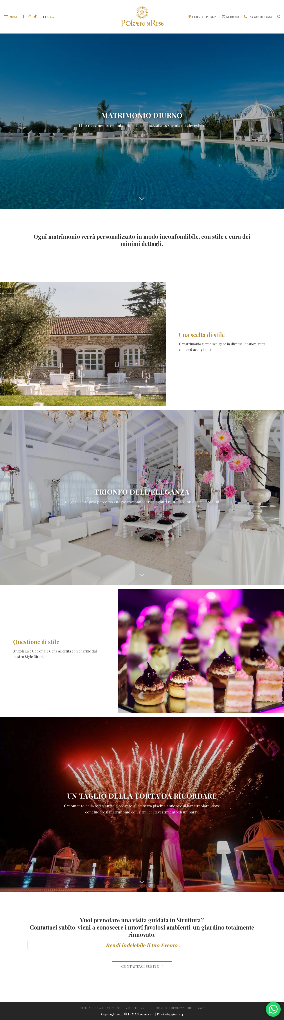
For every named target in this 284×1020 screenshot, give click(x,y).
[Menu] (10, 16)
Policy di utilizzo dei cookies (141, 1008)
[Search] (279, 16)
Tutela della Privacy (96, 1008)
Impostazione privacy (187, 1008)
